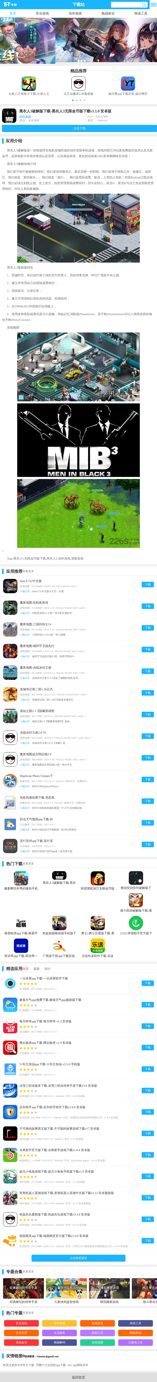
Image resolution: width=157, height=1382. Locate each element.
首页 (13, 13)
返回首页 (78, 1377)
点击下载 (79, 128)
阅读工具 (140, 13)
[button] (73, 100)
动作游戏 (75, 13)
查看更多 (28, 571)
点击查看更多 (78, 1258)
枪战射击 (108, 13)
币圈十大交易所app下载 (51, 1365)
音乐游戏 (42, 13)
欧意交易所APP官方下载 (18, 1365)
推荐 (25, 968)
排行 (48, 968)
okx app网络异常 (78, 1365)
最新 (37, 968)
